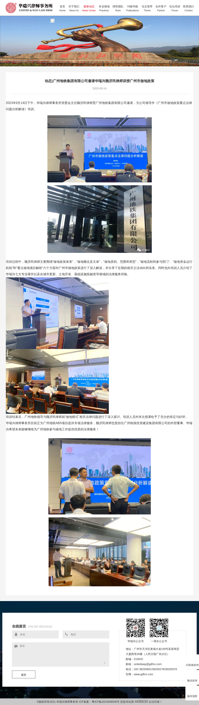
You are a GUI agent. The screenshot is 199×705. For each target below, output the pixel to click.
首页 (62, 8)
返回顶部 (192, 692)
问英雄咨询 (192, 661)
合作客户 (160, 8)
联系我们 (188, 8)
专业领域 (104, 8)
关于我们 (73, 8)
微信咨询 (192, 677)
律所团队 (118, 8)
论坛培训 (174, 8)
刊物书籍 (132, 8)
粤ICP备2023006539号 (106, 701)
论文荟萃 (147, 8)
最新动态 (89, 8)
